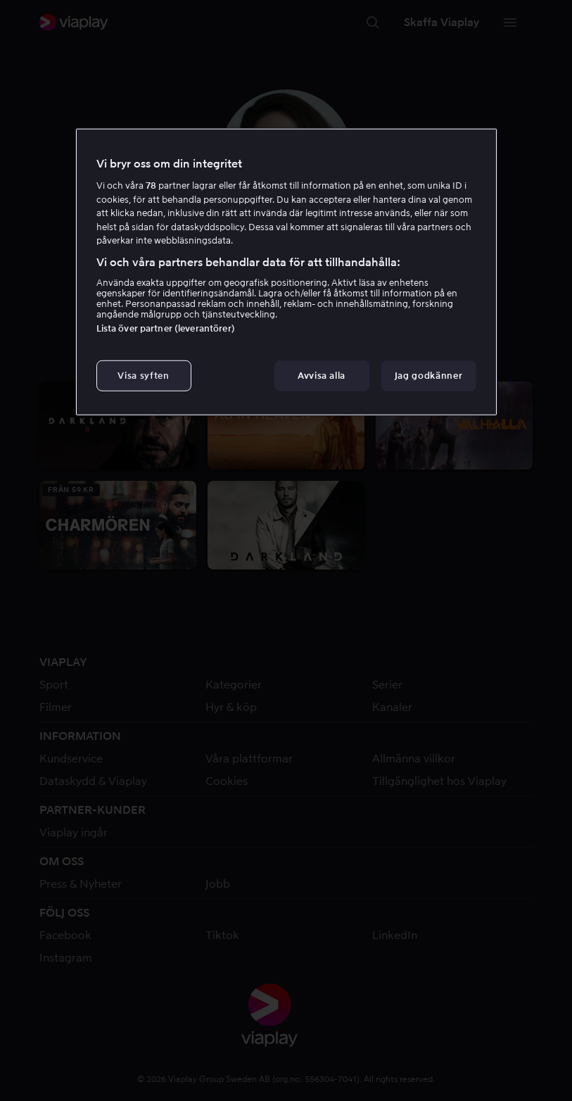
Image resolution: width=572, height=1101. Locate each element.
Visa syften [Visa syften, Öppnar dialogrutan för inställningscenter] (143, 375)
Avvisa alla (321, 375)
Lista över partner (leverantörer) (165, 328)
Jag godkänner (428, 375)
